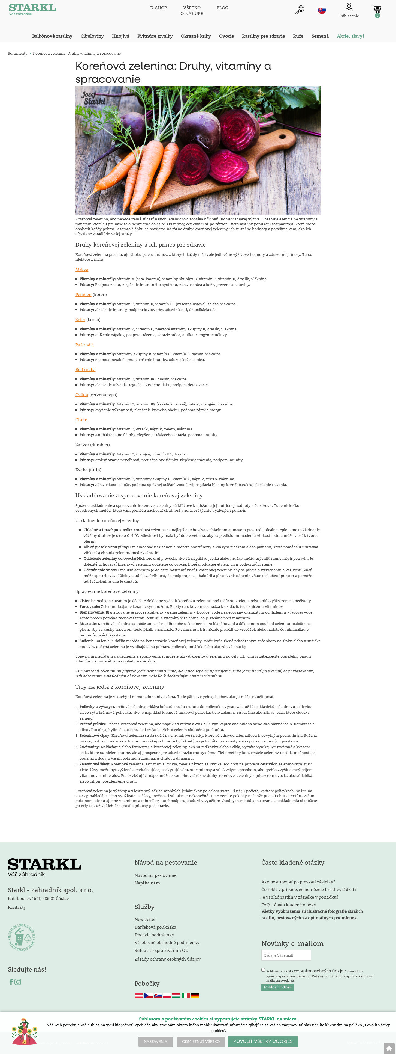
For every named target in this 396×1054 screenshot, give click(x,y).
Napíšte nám (147, 883)
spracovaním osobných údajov (315, 970)
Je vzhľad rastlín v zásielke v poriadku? (299, 897)
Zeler (80, 319)
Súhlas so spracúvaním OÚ (161, 950)
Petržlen (83, 294)
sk (322, 10)
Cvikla (81, 394)
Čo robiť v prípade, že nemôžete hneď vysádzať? (308, 889)
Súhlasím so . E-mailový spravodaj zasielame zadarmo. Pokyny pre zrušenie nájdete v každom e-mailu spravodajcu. (320, 975)
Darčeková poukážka (155, 927)
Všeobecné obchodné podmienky (167, 942)
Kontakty (17, 907)
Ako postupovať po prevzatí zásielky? (298, 881)
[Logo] (32, 11)
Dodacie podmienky (154, 934)
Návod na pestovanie (155, 875)
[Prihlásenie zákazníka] (349, 11)
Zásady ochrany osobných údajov (168, 959)
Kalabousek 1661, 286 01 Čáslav (38, 898)
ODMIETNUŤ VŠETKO (201, 1042)
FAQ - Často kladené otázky (288, 904)
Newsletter (145, 919)
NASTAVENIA (155, 1042)
